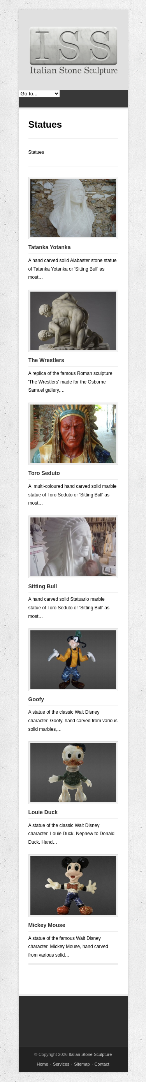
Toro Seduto (44, 473)
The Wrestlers (46, 360)
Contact (102, 1064)
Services (61, 1064)
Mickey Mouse (46, 925)
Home (42, 1064)
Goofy (36, 699)
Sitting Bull (42, 586)
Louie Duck (43, 812)
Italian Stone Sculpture (90, 1054)
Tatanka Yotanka (49, 247)
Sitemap (82, 1064)
